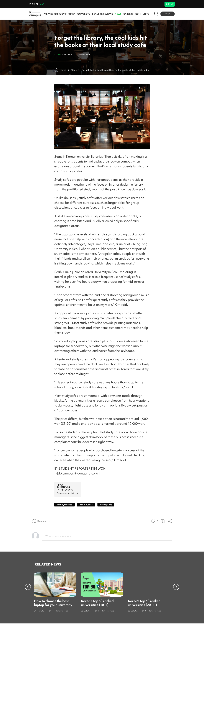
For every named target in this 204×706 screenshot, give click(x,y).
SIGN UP (170, 4)
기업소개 (36, 4)
